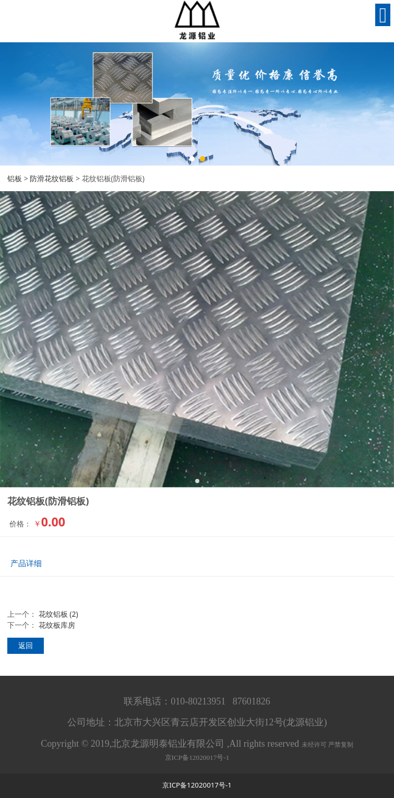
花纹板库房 (57, 625)
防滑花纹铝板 (52, 178)
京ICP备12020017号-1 (197, 761)
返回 (25, 645)
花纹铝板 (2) (58, 614)
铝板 (14, 178)
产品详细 (26, 563)
